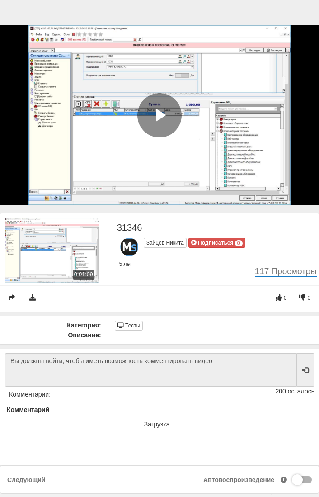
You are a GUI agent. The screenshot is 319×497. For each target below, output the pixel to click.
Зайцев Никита (165, 243)
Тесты (129, 325)
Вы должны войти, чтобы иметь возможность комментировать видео (151, 370)
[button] (216, 243)
